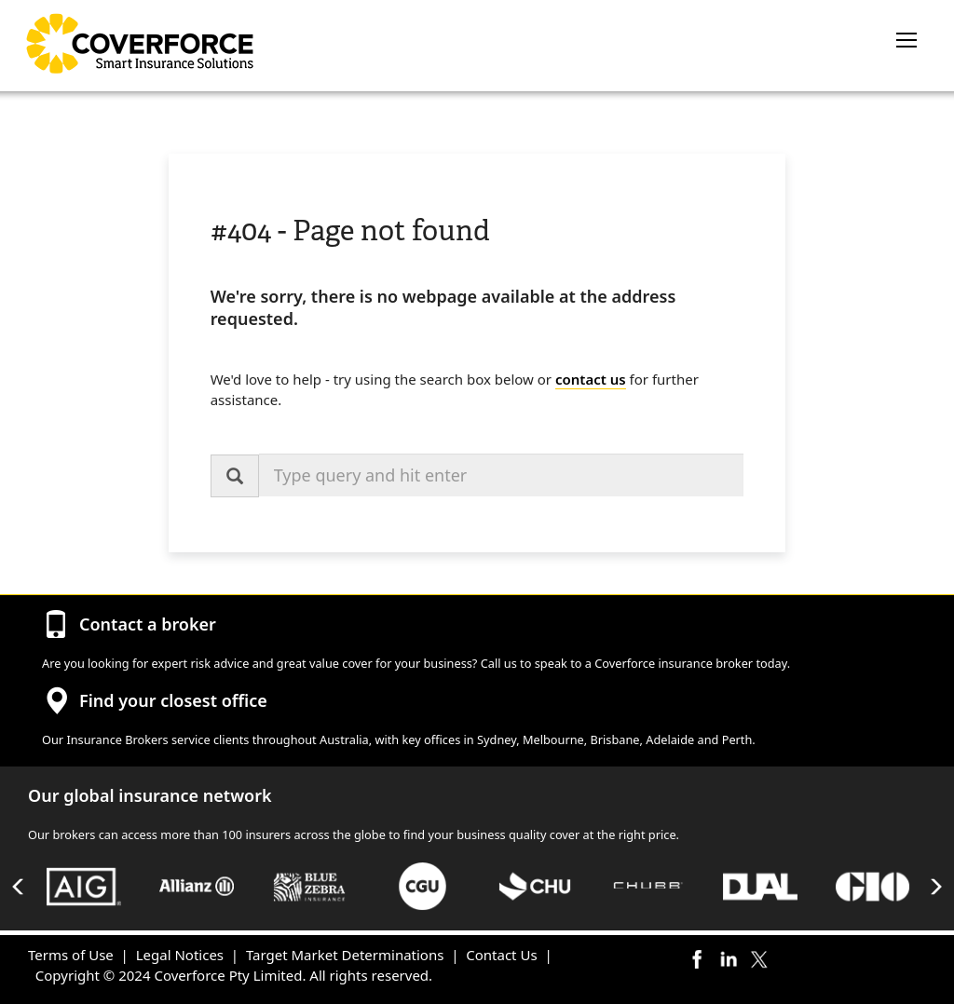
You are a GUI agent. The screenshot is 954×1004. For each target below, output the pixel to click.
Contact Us (501, 954)
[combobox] (501, 475)
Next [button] (935, 886)
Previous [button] (19, 886)
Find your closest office (173, 700)
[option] (84, 886)
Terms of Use (71, 954)
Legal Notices (180, 954)
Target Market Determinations (344, 954)
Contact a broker (147, 624)
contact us (590, 379)
